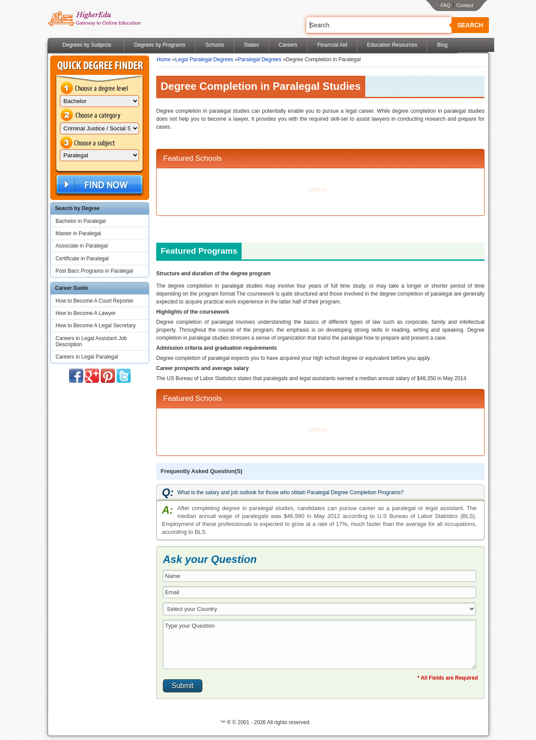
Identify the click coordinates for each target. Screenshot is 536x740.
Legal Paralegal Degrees (204, 59)
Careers (288, 45)
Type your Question (319, 644)
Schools (214, 45)
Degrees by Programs (160, 45)
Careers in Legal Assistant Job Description (91, 341)
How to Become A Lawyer (85, 313)
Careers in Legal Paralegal (86, 357)
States (251, 45)
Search (470, 25)
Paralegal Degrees (259, 59)
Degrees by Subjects (86, 45)
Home (164, 59)
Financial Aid (332, 45)
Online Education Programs (94, 19)
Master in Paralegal (78, 233)
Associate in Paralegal (81, 246)
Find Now (98, 184)
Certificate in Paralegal (82, 258)
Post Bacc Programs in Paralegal (94, 271)
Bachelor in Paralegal (80, 221)
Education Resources (392, 45)
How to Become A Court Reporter (94, 301)
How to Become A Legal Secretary (95, 325)
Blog (442, 45)
